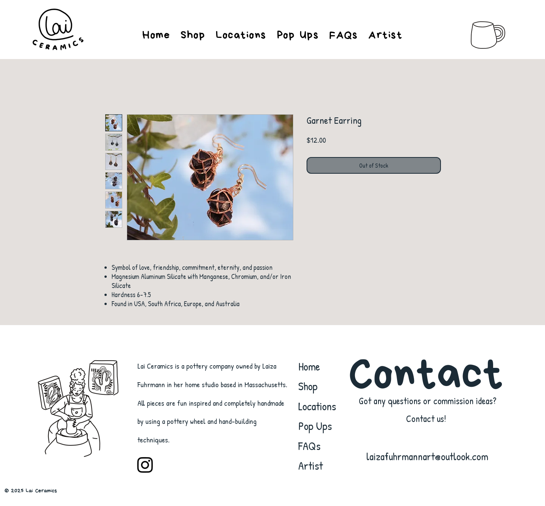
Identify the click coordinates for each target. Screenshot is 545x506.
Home (309, 366)
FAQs (309, 445)
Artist (310, 465)
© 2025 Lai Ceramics (31, 491)
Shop (308, 386)
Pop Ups (315, 425)
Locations (317, 406)
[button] (385, 35)
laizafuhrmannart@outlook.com (427, 456)
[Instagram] (145, 464)
